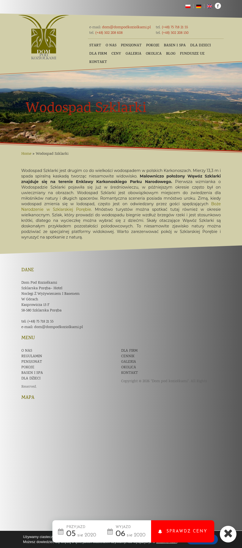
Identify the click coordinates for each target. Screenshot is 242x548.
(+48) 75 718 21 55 (172, 27)
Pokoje (152, 46)
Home (26, 154)
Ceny (116, 54)
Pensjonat (131, 46)
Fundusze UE (192, 54)
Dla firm (98, 54)
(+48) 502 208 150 (172, 33)
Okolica (154, 54)
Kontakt (98, 62)
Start (95, 46)
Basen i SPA (175, 46)
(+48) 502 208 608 (106, 33)
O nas (111, 46)
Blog (170, 54)
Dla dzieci (200, 46)
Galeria (133, 54)
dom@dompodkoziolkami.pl (120, 27)
